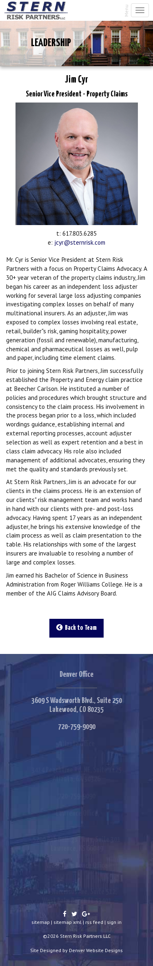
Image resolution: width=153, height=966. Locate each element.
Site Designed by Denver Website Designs (76, 950)
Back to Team (76, 627)
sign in (114, 922)
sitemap (40, 922)
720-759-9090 (76, 727)
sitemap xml (67, 922)
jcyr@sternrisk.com (79, 242)
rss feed (94, 922)
